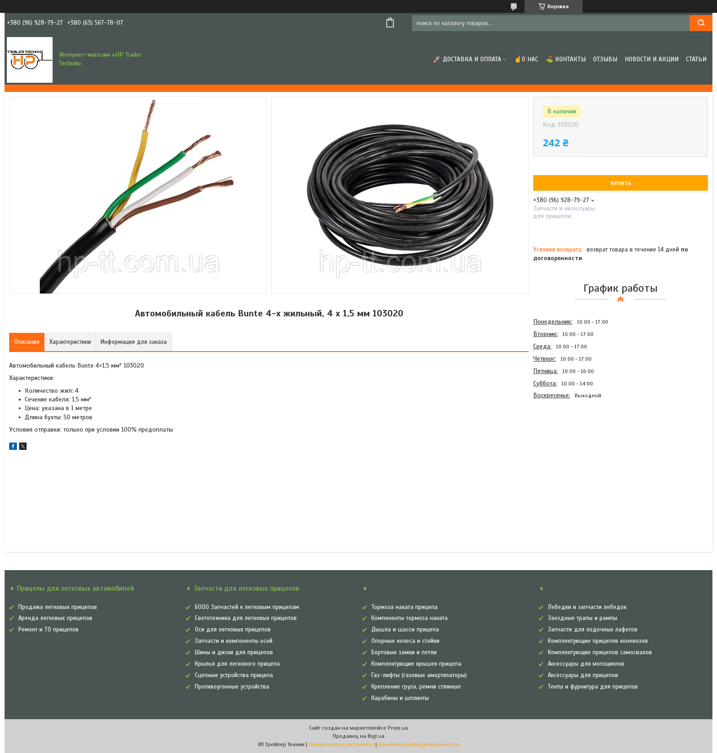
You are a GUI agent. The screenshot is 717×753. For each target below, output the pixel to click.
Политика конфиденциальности (419, 744)
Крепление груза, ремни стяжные (416, 686)
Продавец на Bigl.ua (359, 736)
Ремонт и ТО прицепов (48, 629)
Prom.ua (398, 728)
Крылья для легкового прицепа (237, 664)
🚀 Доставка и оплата (467, 59)
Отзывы (605, 59)
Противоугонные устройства (232, 686)
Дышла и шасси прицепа (405, 629)
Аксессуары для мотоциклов (586, 664)
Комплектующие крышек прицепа (416, 664)
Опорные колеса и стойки (405, 641)
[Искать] (701, 23)
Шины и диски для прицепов (234, 652)
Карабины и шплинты (400, 698)
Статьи (696, 59)
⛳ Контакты (566, 59)
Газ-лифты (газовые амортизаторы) (419, 675)
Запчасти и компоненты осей (234, 641)
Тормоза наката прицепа (404, 607)
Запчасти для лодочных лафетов (592, 629)
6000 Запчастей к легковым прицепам (247, 607)
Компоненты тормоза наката (409, 618)
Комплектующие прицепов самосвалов (600, 652)
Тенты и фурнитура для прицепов (593, 686)
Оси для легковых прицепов (233, 629)
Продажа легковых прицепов (57, 607)
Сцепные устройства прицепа (234, 675)
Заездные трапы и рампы (582, 618)
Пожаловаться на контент (341, 744)
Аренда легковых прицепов (55, 618)
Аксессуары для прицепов (583, 675)
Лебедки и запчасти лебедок (587, 607)
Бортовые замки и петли (404, 652)
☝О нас (526, 59)
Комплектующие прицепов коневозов (598, 641)
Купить (620, 183)
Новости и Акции (652, 59)
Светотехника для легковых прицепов (246, 618)
